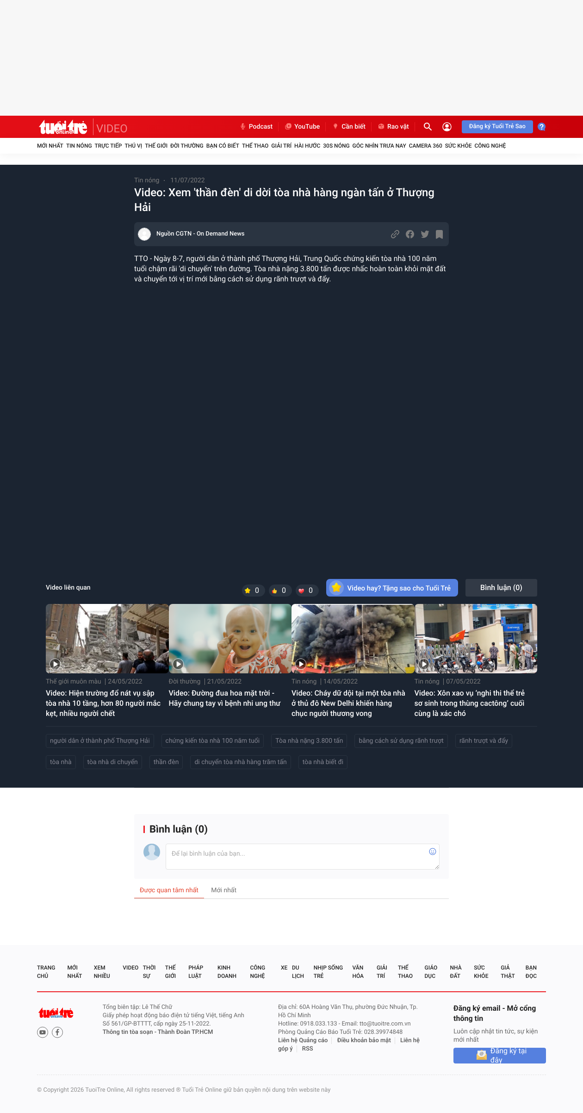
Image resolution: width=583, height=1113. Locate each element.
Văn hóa (358, 971)
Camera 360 (425, 146)
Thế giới (156, 146)
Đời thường (187, 146)
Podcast (256, 126)
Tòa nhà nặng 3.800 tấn (309, 741)
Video (130, 967)
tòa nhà (61, 762)
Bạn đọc (531, 971)
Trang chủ (46, 971)
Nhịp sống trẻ (328, 971)
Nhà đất (455, 971)
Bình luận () (501, 587)
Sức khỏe (458, 146)
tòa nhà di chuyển (112, 762)
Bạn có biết (222, 146)
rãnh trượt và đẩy (483, 741)
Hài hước (307, 146)
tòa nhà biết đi (323, 762)
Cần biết (348, 126)
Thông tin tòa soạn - (130, 1032)
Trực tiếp (108, 146)
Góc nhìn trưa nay (379, 146)
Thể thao (255, 146)
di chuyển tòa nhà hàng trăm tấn (240, 762)
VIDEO (112, 128)
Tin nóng (79, 146)
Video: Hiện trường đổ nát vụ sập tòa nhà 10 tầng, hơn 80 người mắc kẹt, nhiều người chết (103, 703)
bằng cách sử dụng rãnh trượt (401, 741)
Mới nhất (50, 146)
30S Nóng (336, 146)
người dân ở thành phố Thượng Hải (100, 741)
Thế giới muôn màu (73, 681)
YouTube (302, 126)
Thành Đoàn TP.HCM (185, 1032)
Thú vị (133, 146)
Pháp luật (195, 971)
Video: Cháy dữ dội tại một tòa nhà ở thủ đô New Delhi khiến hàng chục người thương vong (348, 703)
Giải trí (281, 146)
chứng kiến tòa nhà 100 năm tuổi (213, 741)
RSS (307, 1048)
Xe (284, 967)
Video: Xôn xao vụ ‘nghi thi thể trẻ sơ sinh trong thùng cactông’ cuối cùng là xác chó (470, 703)
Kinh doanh (226, 971)
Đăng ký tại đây (508, 1055)
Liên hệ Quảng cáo (303, 1040)
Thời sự (149, 971)
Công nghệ (490, 146)
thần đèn (166, 762)
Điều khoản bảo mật (364, 1040)
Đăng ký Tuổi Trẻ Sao (497, 126)
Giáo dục (431, 971)
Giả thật (508, 971)
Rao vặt (393, 126)
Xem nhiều (102, 971)
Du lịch (298, 971)
